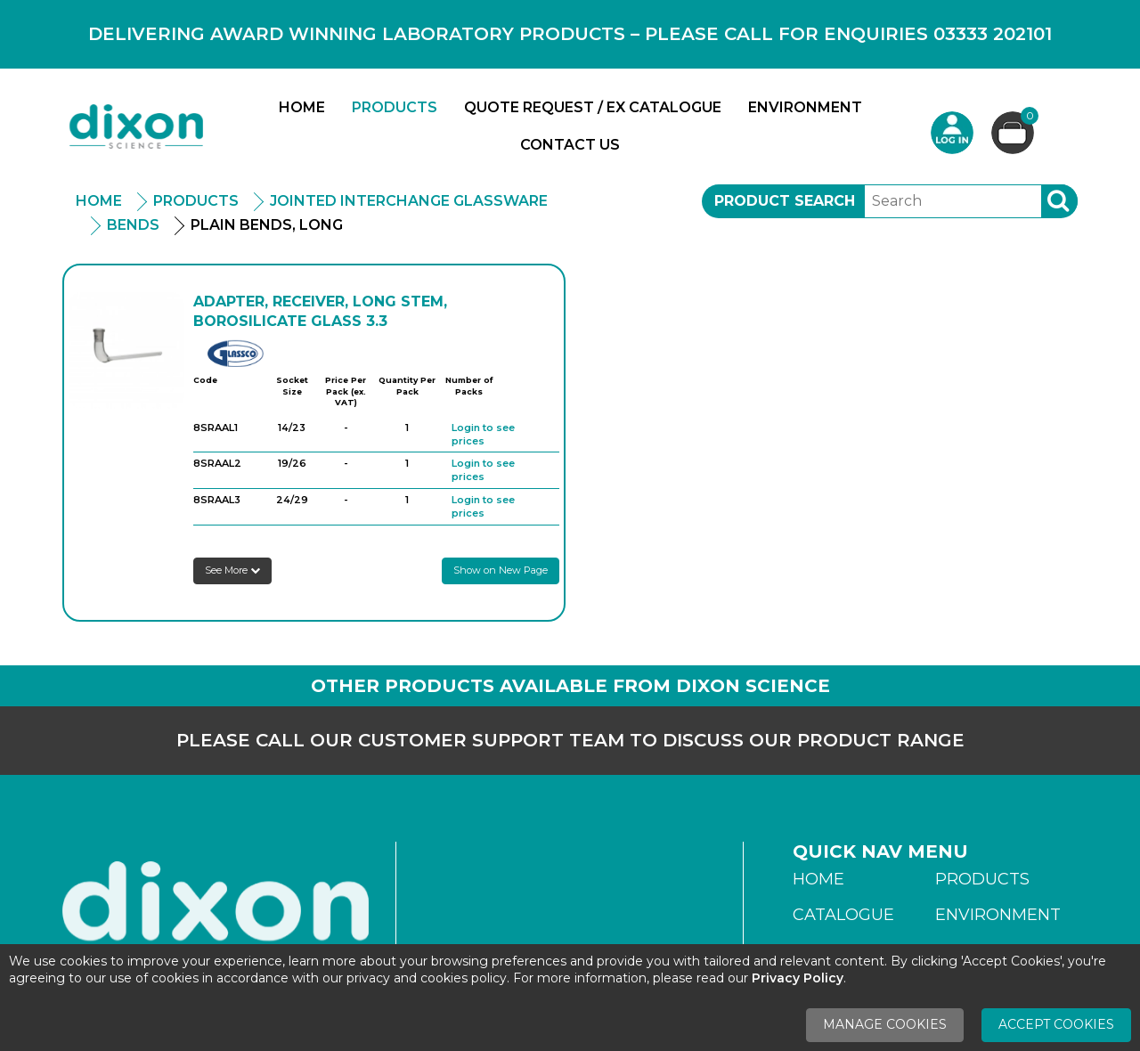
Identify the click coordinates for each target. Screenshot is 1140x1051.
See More (232, 570)
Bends (133, 224)
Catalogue (843, 915)
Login (952, 132)
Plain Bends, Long (267, 224)
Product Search (784, 200)
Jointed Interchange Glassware (409, 200)
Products (394, 107)
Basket (1027, 118)
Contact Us (570, 144)
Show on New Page (500, 570)
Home (302, 107)
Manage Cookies (885, 1024)
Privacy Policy (797, 978)
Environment (805, 107)
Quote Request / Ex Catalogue (592, 107)
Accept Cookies (1056, 1024)
